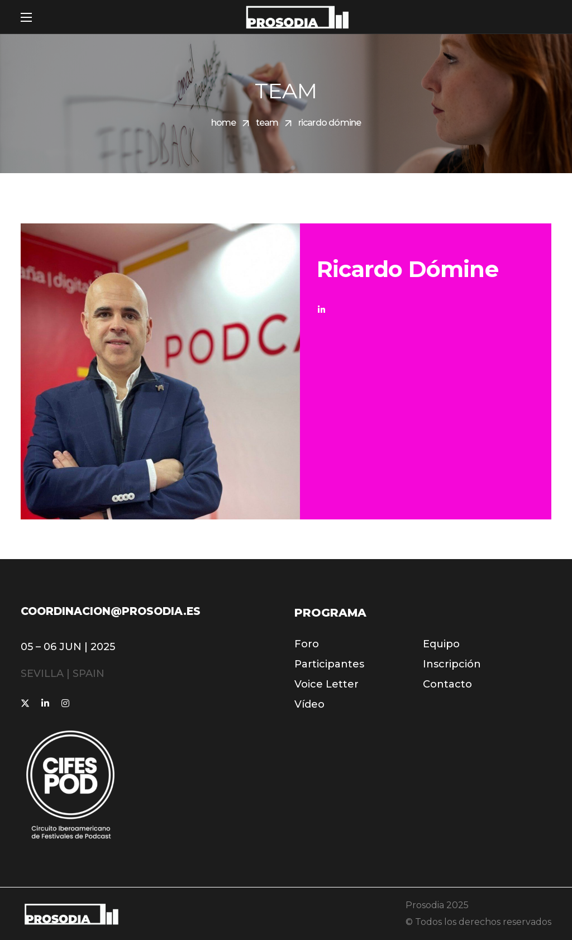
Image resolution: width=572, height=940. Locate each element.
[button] (306, 644)
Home (223, 122)
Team (267, 122)
